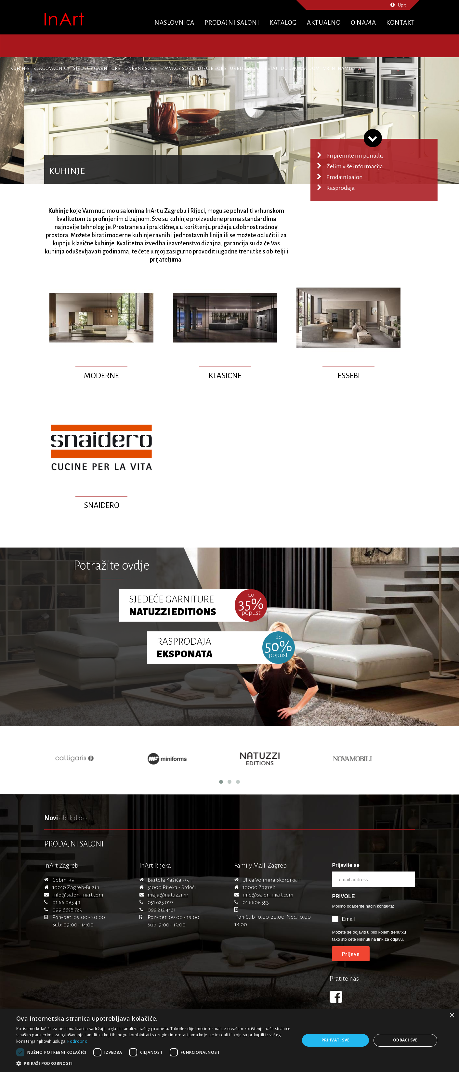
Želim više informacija (354, 166)
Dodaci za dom (300, 68)
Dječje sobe (212, 68)
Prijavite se (346, 865)
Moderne (101, 375)
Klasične (225, 375)
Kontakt (400, 22)
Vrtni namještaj (343, 68)
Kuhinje (20, 68)
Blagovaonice (51, 68)
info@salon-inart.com (77, 895)
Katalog (283, 22)
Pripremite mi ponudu (354, 155)
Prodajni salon (344, 177)
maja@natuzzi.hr (168, 895)
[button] (153, 1063)
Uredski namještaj (253, 68)
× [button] (451, 1015)
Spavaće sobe (177, 68)
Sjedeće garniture (97, 68)
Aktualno (324, 22)
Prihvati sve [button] (335, 1040)
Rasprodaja (340, 188)
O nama (363, 22)
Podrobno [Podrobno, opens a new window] (77, 1041)
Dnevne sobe (140, 68)
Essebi (348, 375)
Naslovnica (174, 22)
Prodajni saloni (231, 22)
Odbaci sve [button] (405, 1040)
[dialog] (229, 1040)
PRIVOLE (343, 896)
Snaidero (101, 505)
